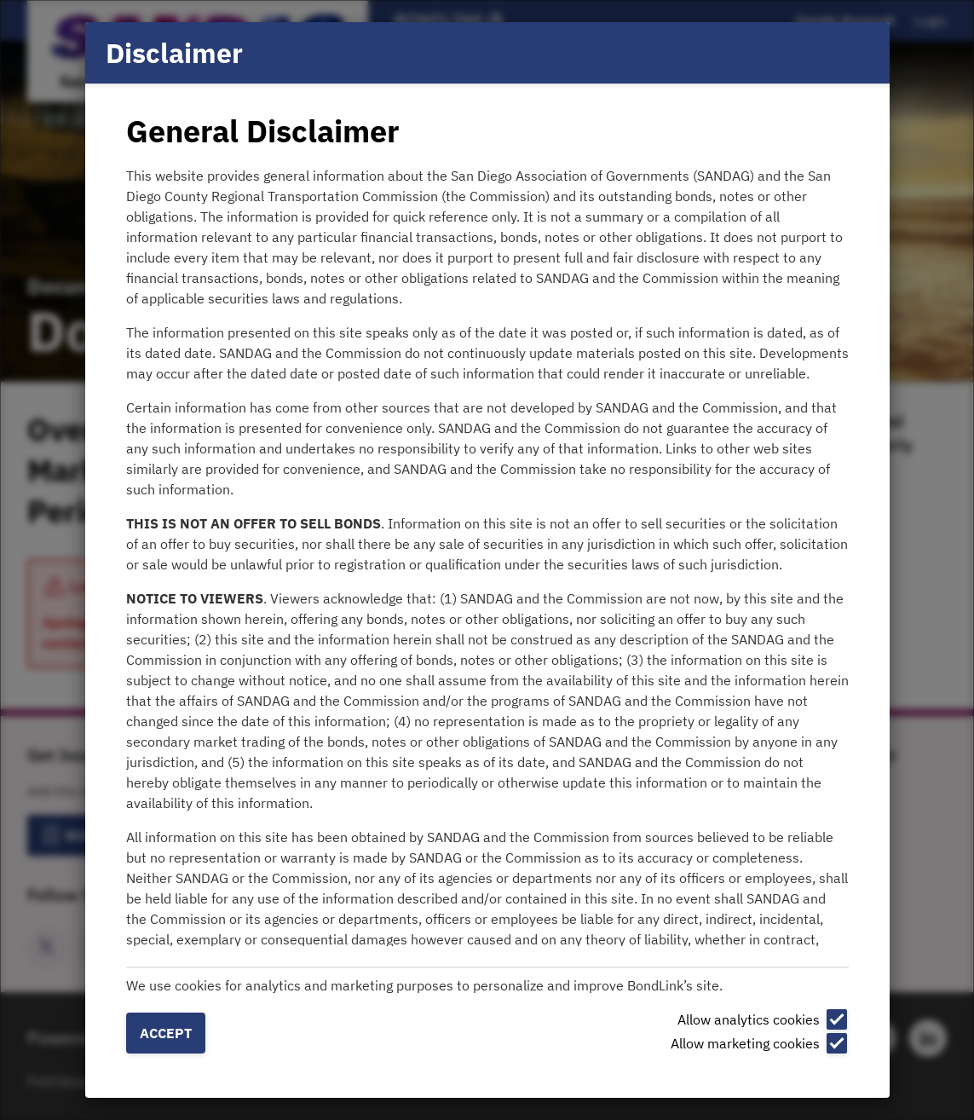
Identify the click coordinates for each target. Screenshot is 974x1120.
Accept (166, 1033)
